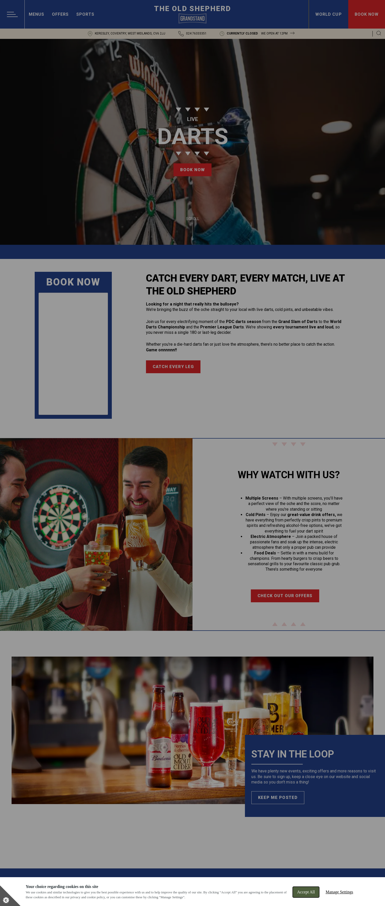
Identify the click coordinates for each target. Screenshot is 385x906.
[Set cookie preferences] (10, 895)
